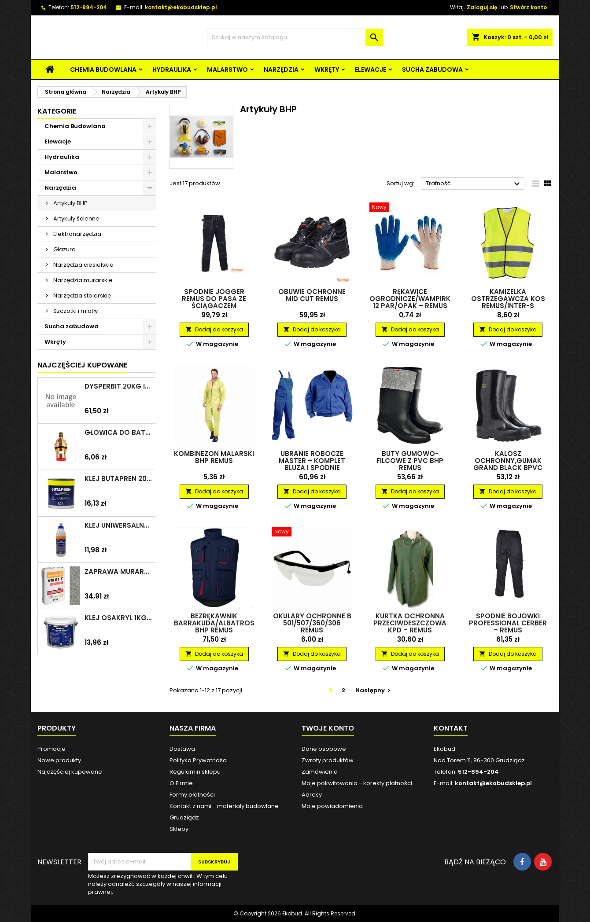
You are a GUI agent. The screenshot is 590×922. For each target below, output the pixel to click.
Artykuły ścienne (76, 218)
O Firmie (181, 783)
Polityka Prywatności (199, 760)
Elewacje (370, 69)
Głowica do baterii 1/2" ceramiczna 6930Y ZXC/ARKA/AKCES (118, 432)
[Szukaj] (295, 37)
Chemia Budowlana (103, 69)
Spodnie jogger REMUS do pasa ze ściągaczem (214, 298)
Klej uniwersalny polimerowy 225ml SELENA (118, 525)
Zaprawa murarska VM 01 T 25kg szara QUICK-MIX (118, 571)
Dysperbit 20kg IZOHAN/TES (118, 386)
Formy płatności (192, 794)
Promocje (51, 749)
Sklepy (179, 829)
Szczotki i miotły (75, 311)
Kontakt (451, 728)
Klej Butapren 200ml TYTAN (118, 478)
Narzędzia (281, 69)
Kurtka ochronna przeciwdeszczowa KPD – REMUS (409, 623)
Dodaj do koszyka (214, 329)
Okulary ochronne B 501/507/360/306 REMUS (312, 623)
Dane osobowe (324, 749)
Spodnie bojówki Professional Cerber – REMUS (508, 623)
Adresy (312, 794)
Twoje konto (328, 728)
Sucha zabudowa (432, 69)
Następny (374, 690)
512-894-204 (88, 7)
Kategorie (56, 111)
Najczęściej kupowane (69, 772)
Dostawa (182, 749)
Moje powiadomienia (332, 806)
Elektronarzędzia (77, 234)
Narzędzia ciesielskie (83, 265)
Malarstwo (227, 69)
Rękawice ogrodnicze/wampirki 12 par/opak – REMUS (410, 298)
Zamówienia (320, 772)
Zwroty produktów (328, 760)
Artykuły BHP (70, 203)
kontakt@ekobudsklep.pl (181, 7)
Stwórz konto (528, 7)
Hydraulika (171, 69)
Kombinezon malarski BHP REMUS (214, 457)
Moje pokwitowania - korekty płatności (357, 783)
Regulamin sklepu (195, 772)
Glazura (64, 249)
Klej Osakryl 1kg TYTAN (118, 618)
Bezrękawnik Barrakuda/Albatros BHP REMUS (214, 623)
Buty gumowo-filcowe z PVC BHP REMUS (409, 460)
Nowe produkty (59, 760)
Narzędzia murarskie (83, 280)
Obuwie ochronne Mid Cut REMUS (312, 295)
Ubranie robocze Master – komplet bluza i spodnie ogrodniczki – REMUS (312, 464)
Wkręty (326, 69)
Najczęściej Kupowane (82, 365)
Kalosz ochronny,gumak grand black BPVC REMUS (507, 464)
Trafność (474, 184)
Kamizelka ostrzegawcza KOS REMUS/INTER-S (508, 298)
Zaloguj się (482, 7)
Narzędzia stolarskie (82, 295)
